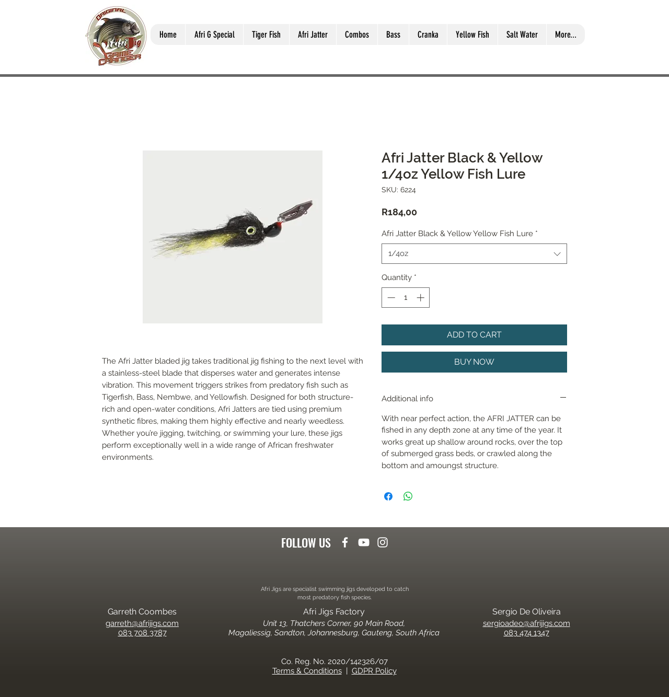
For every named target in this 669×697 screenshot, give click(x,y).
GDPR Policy (374, 671)
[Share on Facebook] (388, 496)
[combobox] (474, 253)
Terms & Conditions (307, 671)
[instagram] (382, 542)
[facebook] (345, 542)
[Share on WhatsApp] (408, 496)
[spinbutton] (405, 297)
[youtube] (364, 542)
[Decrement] (390, 297)
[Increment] (421, 297)
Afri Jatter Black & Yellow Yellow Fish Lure (460, 233)
